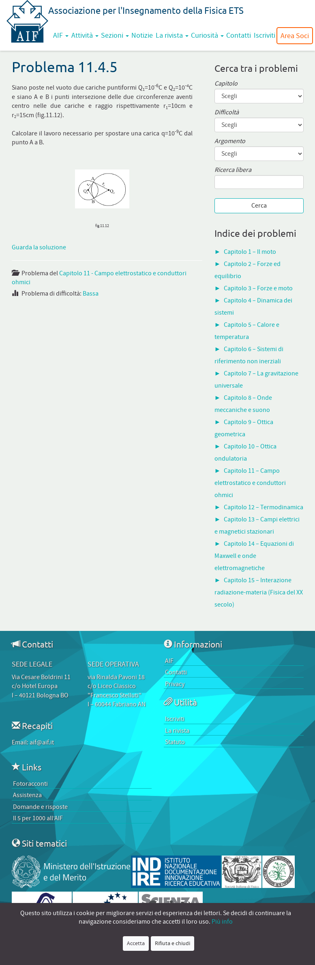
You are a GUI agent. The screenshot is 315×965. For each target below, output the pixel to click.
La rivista (172, 35)
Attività (85, 35)
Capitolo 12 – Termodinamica (263, 507)
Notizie (142, 35)
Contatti (238, 35)
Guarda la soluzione (39, 247)
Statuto (175, 742)
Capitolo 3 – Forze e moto (258, 288)
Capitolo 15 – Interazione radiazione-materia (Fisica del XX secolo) (258, 592)
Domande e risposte (40, 807)
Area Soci (295, 35)
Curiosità (207, 35)
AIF (61, 35)
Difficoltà (226, 112)
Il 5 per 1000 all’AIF (38, 818)
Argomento (229, 141)
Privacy (174, 684)
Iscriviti (264, 35)
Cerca (259, 206)
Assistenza (27, 795)
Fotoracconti (30, 784)
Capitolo (226, 84)
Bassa (91, 294)
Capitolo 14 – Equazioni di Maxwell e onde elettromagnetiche (254, 556)
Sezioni (115, 35)
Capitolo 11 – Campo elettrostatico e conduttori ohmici (250, 483)
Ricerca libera (232, 170)
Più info (222, 922)
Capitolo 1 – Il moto (250, 252)
